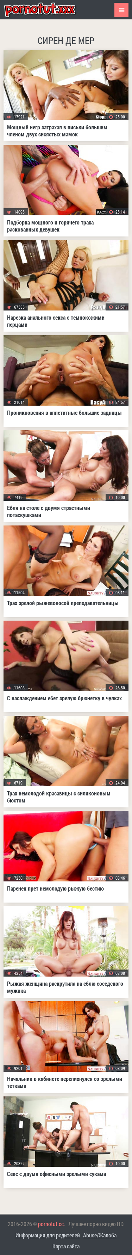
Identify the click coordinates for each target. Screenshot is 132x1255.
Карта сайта (66, 1246)
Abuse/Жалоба (100, 1235)
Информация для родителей (47, 1235)
